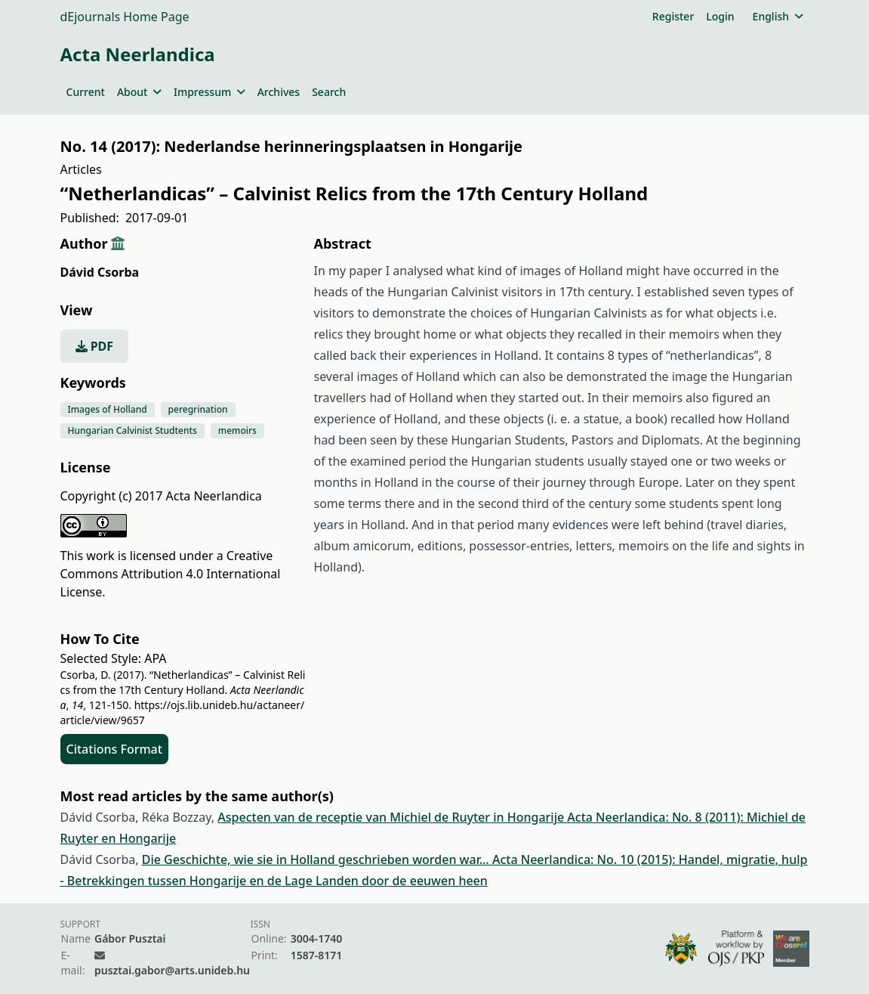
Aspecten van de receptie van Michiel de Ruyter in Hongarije (392, 817)
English (778, 16)
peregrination (198, 409)
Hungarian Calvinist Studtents (132, 430)
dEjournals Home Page (125, 16)
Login (720, 16)
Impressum (209, 92)
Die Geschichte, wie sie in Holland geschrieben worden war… (317, 859)
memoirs (237, 430)
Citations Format (114, 749)
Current (85, 92)
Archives (278, 92)
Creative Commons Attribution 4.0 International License (170, 573)
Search (329, 92)
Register (673, 16)
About (139, 92)
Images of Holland (107, 409)
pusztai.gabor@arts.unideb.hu (172, 970)
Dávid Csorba (100, 272)
